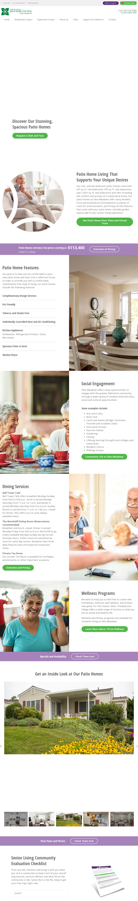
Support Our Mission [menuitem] (93, 19)
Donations (129, 3)
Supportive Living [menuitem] (45, 19)
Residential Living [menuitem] (23, 19)
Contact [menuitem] (112, 19)
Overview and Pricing (18, 488)
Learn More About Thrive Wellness (104, 549)
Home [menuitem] (7, 19)
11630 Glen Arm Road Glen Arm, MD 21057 (69, 870)
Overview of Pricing (104, 169)
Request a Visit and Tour (30, 56)
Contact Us (69, 815)
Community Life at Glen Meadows (104, 377)
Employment (111, 3)
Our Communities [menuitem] (19, 3)
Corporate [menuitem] (6, 3)
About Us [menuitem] (64, 19)
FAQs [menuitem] (75, 19)
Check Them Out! (84, 577)
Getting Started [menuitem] (33, 3)
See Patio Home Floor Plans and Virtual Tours (105, 143)
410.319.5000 (72, 864)
